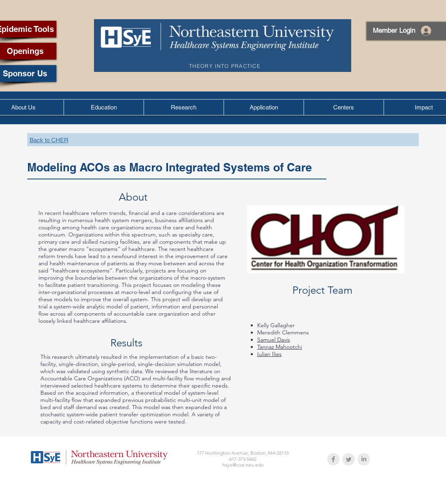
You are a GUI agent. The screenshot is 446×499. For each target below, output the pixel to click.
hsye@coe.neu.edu (243, 465)
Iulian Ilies (269, 354)
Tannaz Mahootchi (279, 346)
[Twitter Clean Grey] (348, 459)
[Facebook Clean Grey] (333, 459)
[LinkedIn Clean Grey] (364, 459)
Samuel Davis (273, 339)
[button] (104, 107)
